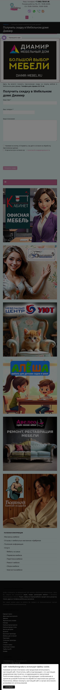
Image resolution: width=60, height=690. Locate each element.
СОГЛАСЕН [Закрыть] (9, 687)
